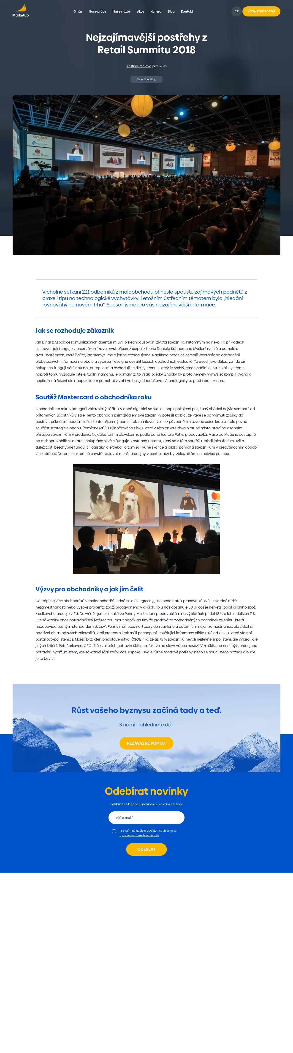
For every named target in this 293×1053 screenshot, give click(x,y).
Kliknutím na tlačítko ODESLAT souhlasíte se (147, 833)
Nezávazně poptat (146, 743)
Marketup (20, 11)
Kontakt (187, 11)
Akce (140, 11)
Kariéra (156, 11)
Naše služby (122, 11)
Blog (171, 11)
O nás (77, 11)
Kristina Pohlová (139, 66)
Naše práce (97, 11)
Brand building (146, 79)
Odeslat (146, 849)
